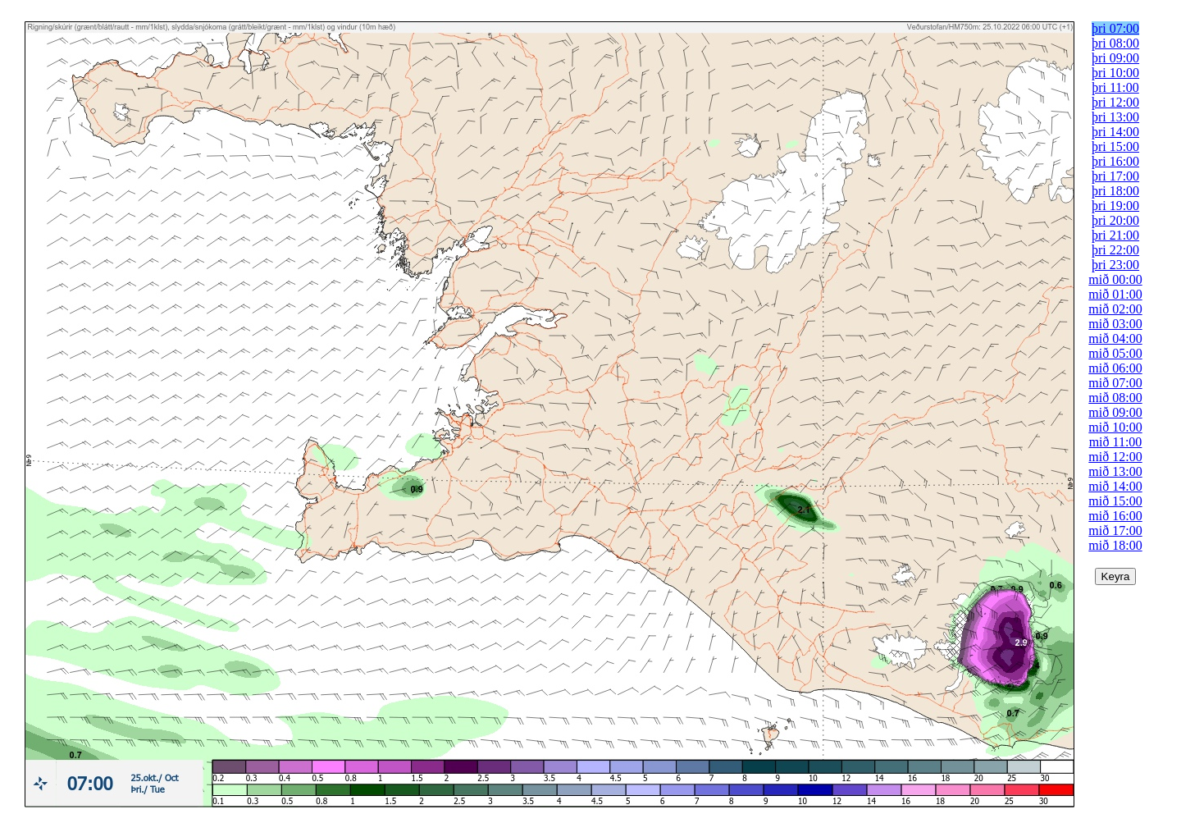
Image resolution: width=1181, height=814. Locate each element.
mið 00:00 (1115, 279)
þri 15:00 (1115, 146)
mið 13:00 (1115, 471)
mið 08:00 (1115, 398)
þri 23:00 (1115, 265)
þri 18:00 (1115, 191)
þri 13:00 (1115, 117)
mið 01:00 (1115, 294)
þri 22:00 (1115, 250)
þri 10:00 (1115, 73)
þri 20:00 (1115, 220)
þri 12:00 (1115, 102)
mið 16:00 (1115, 516)
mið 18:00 (1115, 545)
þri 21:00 (1115, 235)
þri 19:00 (1115, 206)
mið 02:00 (1115, 309)
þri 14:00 (1115, 132)
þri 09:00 (1115, 58)
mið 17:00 (1115, 530)
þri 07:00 (1115, 28)
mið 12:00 (1115, 457)
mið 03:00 (1115, 324)
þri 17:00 (1115, 176)
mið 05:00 (1115, 353)
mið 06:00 (1115, 368)
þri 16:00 (1115, 161)
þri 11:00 (1115, 87)
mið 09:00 (1115, 412)
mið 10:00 (1115, 427)
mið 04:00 (1115, 338)
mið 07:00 (1115, 383)
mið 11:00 (1115, 442)
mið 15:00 (1115, 501)
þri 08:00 (1115, 43)
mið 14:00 (1115, 486)
